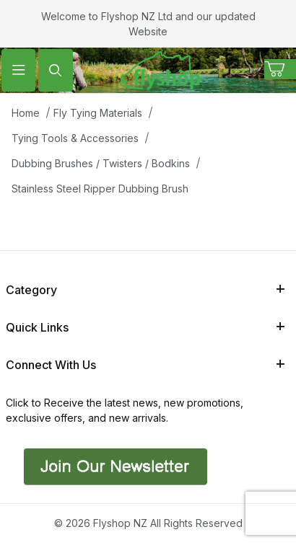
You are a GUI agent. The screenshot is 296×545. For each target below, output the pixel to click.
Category (145, 290)
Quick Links (145, 327)
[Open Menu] (18, 70)
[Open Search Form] (55, 70)
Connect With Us (145, 365)
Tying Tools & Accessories (75, 138)
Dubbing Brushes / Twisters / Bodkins (101, 163)
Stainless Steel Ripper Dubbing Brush (100, 188)
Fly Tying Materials (97, 113)
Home (26, 113)
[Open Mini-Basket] (280, 69)
